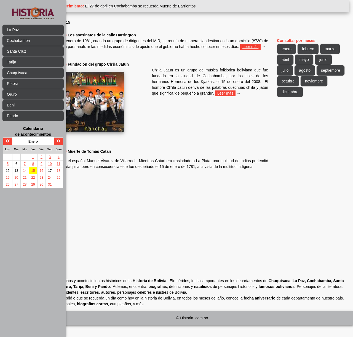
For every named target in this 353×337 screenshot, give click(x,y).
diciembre (327, 92)
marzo (296, 59)
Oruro (12, 94)
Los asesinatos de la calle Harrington (139, 35)
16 (41, 171)
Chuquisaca (17, 73)
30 (41, 184)
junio (295, 70)
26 (7, 184)
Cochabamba (18, 40)
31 (50, 184)
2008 (98, 70)
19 (7, 178)
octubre (326, 81)
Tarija (11, 62)
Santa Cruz (16, 51)
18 (58, 171)
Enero (94, 22)
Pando (12, 116)
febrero (317, 49)
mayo (334, 59)
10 (50, 164)
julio (312, 70)
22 (33, 178)
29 (33, 184)
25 (58, 178)
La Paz (13, 30)
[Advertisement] (175, 229)
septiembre (300, 81)
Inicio (79, 22)
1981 (98, 35)
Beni (11, 105)
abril (315, 59)
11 (58, 164)
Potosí (12, 83)
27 (16, 184)
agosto (332, 70)
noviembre (300, 92)
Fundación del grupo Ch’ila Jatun (135, 70)
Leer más (122, 52)
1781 (98, 157)
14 (24, 171)
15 (33, 171)
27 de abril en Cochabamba (150, 6)
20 (16, 178)
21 (24, 178)
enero (296, 49)
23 (41, 178)
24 (50, 178)
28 (24, 184)
